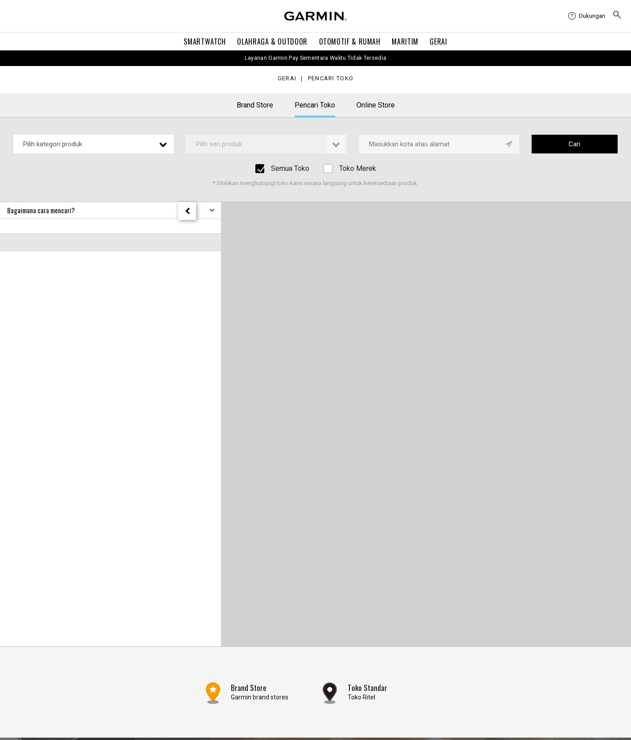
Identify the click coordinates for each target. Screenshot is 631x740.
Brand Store (255, 105)
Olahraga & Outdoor (272, 41)
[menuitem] (586, 16)
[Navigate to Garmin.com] (315, 16)
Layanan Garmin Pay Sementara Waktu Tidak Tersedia (316, 57)
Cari (574, 144)
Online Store (375, 105)
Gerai (438, 41)
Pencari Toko (330, 79)
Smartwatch (204, 41)
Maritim (405, 41)
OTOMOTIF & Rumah (350, 41)
